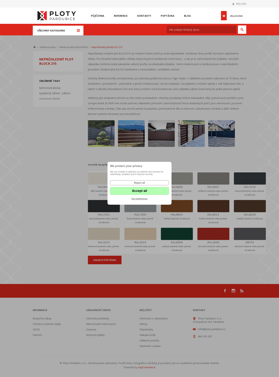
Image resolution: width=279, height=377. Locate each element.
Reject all (139, 182)
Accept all (139, 191)
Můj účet (241, 3)
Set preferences (139, 199)
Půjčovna (97, 15)
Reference (121, 15)
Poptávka (167, 15)
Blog (187, 15)
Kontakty (144, 15)
